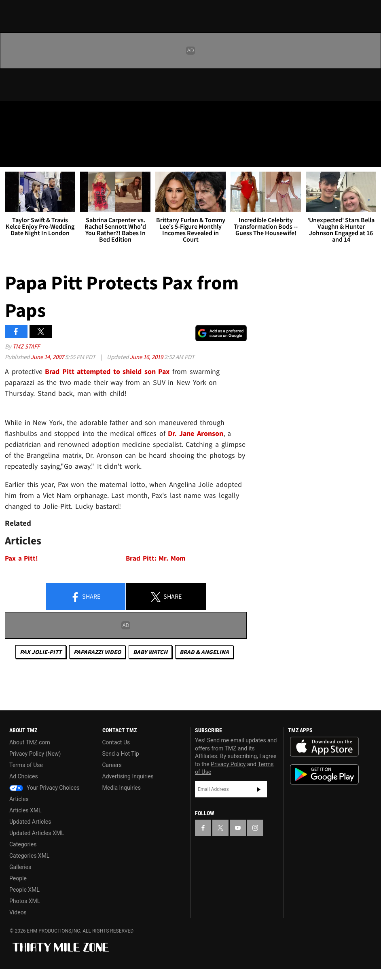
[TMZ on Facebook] (12, 114)
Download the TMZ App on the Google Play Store (324, 774)
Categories (22, 844)
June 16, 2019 (147, 357)
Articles (19, 799)
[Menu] (11, 155)
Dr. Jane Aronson (195, 433)
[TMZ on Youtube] (51, 114)
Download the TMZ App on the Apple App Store (324, 747)
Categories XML (29, 855)
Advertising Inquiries (128, 776)
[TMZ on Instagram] (71, 114)
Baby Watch (150, 652)
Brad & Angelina (204, 652)
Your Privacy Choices (44, 787)
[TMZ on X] (32, 114)
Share (85, 597)
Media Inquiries (121, 787)
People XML (24, 889)
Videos (18, 912)
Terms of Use (26, 765)
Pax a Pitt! (21, 558)
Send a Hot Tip (120, 753)
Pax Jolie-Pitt (40, 652)
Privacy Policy (228, 764)
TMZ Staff (26, 346)
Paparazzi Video (97, 652)
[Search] (369, 155)
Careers (112, 765)
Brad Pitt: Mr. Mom (156, 558)
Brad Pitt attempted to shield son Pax (107, 371)
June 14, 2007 (48, 357)
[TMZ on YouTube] (238, 828)
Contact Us (116, 742)
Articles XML (25, 810)
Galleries (20, 867)
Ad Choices (23, 776)
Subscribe (259, 789)
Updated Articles (30, 821)
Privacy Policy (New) (35, 753)
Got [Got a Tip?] (27, 136)
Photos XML (24, 901)
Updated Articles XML (36, 833)
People (18, 878)
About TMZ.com (29, 742)
